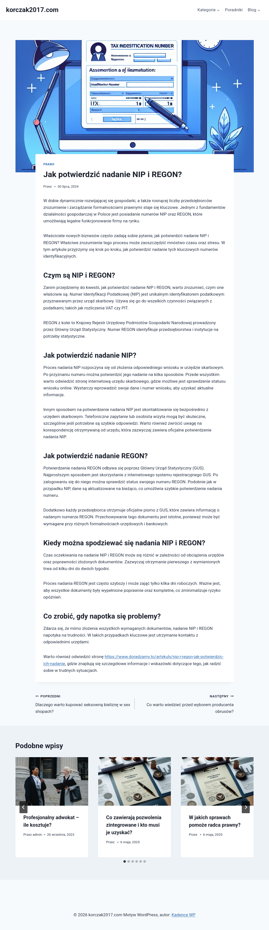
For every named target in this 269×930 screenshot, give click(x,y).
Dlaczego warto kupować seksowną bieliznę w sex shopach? (82, 703)
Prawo (49, 164)
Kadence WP (184, 914)
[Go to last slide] (23, 807)
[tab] (124, 861)
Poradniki (234, 9)
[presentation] (51, 781)
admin (37, 834)
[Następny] (246, 807)
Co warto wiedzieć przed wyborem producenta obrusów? (186, 703)
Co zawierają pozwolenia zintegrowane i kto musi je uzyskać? (133, 824)
